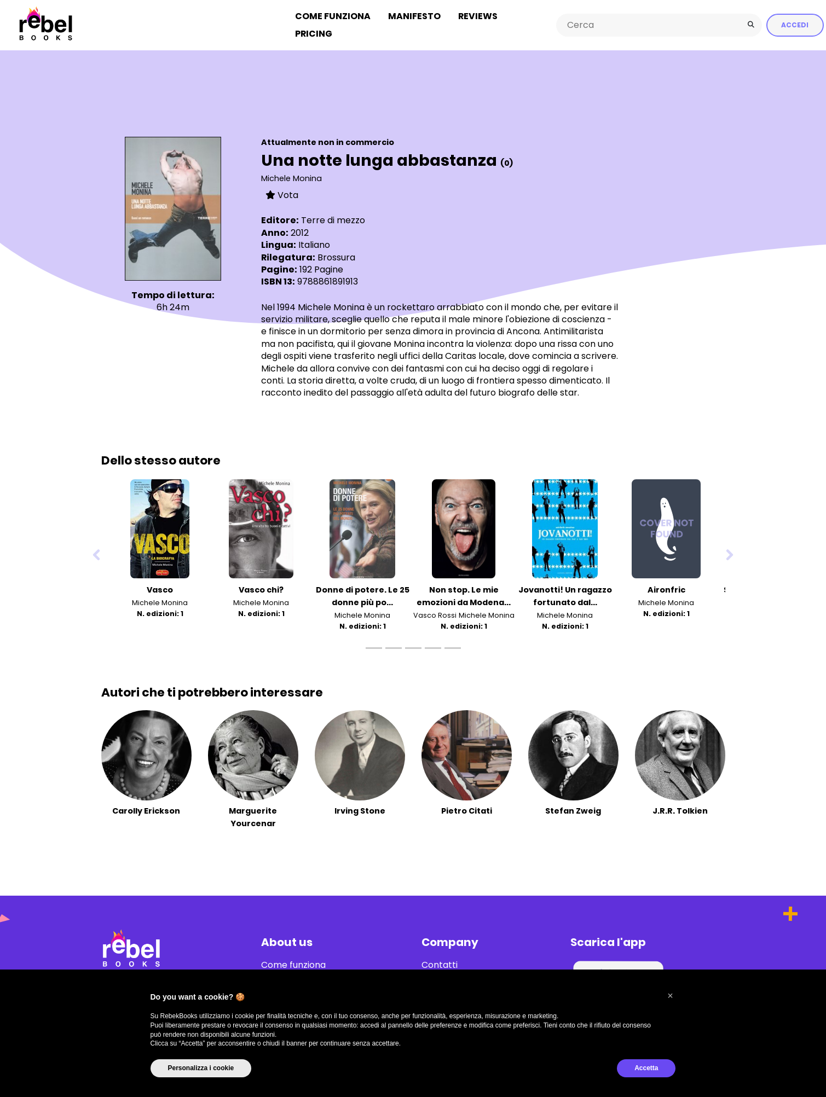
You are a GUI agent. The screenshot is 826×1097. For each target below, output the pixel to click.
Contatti (439, 965)
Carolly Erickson (146, 810)
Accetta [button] (646, 1068)
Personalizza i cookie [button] (201, 1068)
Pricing (313, 33)
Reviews (478, 15)
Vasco (160, 588)
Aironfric (666, 588)
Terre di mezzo (333, 219)
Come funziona (333, 15)
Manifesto (414, 15)
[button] (670, 996)
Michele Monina (291, 177)
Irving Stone (359, 810)
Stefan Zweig (573, 810)
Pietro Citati (466, 810)
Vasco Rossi (435, 614)
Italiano (314, 243)
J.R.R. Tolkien (680, 810)
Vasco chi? (261, 588)
